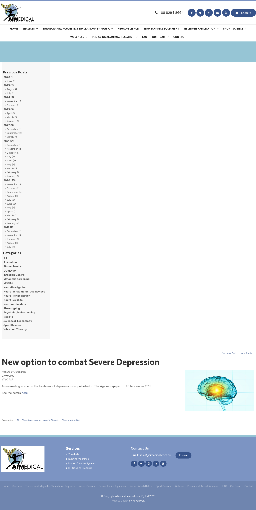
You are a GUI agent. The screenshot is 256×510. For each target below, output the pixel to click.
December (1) (14, 129)
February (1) (13, 172)
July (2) (11, 246)
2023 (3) (8, 109)
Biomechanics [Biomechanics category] (12, 266)
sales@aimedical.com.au (151, 455)
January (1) (13, 121)
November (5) (14, 235)
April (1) (11, 113)
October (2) (13, 105)
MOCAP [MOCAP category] (8, 283)
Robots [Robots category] (8, 316)
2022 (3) (8, 125)
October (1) (13, 239)
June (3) (11, 160)
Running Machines (78, 458)
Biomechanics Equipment (161, 28)
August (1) (12, 89)
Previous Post (228, 353)
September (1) (14, 132)
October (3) (13, 188)
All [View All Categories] (17, 420)
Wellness (77, 36)
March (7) (12, 215)
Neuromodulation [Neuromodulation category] (14, 304)
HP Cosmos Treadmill (80, 468)
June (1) (11, 81)
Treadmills (73, 454)
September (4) (14, 192)
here (25, 393)
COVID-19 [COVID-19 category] (9, 270)
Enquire (246, 13)
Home (14, 28)
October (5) (13, 152)
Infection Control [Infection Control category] (14, 274)
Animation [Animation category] (10, 262)
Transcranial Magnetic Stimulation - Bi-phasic (76, 28)
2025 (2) (8, 85)
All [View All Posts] (5, 258)
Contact (179, 36)
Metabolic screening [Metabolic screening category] (16, 278)
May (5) (11, 207)
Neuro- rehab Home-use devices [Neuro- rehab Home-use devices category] (24, 291)
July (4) (11, 156)
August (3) (12, 196)
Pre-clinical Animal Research (113, 36)
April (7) (11, 211)
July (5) (11, 199)
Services (29, 28)
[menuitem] (6, 486)
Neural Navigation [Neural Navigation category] (14, 287)
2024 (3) (8, 97)
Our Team (158, 36)
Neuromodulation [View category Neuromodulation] (71, 420)
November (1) (14, 101)
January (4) (13, 223)
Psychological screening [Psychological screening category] (19, 312)
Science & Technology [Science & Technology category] (17, 320)
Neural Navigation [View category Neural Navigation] (31, 420)
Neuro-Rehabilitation (199, 28)
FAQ (144, 36)
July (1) (10, 93)
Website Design (119, 500)
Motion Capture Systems (82, 463)
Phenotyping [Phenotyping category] (11, 308)
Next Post (246, 353)
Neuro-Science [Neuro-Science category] (13, 299)
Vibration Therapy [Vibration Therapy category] (15, 329)
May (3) (11, 164)
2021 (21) (8, 141)
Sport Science (233, 28)
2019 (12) (8, 227)
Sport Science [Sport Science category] (12, 325)
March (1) (12, 117)
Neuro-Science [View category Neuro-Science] (51, 420)
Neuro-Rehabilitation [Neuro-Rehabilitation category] (16, 295)
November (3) (14, 184)
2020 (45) (9, 180)
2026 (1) (8, 77)
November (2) (14, 148)
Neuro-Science (128, 28)
